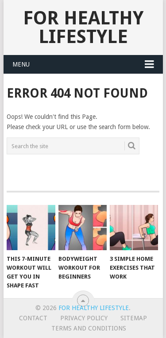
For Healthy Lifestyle (83, 27)
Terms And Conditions (88, 328)
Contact (33, 318)
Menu (21, 64)
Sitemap (133, 318)
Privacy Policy (84, 318)
